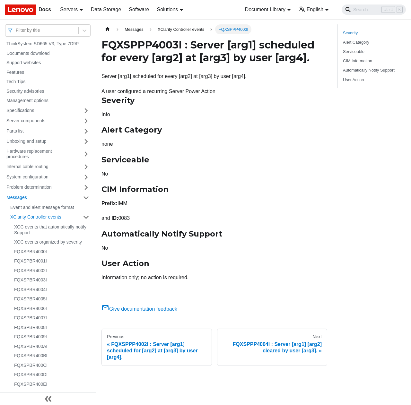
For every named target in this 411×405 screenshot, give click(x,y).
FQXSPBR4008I (30, 327)
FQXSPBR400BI (31, 355)
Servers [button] (69, 9)
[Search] (374, 9)
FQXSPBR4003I (30, 279)
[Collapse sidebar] (48, 398)
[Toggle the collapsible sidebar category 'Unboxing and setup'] (86, 141)
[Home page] (107, 29)
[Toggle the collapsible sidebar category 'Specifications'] (86, 111)
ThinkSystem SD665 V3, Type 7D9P (42, 43)
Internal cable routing (27, 166)
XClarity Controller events (35, 217)
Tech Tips (15, 81)
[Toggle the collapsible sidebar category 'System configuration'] (86, 177)
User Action (353, 79)
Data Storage (106, 9)
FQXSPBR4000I (30, 251)
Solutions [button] (167, 9)
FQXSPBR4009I (30, 336)
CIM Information (357, 60)
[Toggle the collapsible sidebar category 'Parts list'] (86, 131)
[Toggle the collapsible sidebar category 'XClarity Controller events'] (86, 217)
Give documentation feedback (139, 309)
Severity (350, 32)
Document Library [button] (265, 9)
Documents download (28, 53)
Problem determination (29, 187)
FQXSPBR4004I (30, 289)
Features (15, 72)
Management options (27, 100)
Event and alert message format (42, 207)
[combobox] (16, 30)
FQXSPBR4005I (30, 298)
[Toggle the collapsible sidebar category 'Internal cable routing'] (86, 167)
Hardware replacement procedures (29, 154)
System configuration (27, 176)
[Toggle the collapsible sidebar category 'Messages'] (86, 198)
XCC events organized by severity (48, 242)
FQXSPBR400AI (31, 346)
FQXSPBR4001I (30, 260)
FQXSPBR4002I (30, 270)
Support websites (23, 62)
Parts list (15, 131)
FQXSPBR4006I (30, 308)
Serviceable (353, 51)
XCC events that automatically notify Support (50, 229)
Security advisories (25, 91)
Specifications (20, 110)
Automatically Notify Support (369, 70)
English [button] (311, 9)
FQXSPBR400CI (31, 365)
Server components (25, 120)
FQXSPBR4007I (30, 317)
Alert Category (356, 42)
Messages (16, 197)
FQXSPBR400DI (31, 374)
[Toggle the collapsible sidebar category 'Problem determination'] (86, 187)
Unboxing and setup (26, 141)
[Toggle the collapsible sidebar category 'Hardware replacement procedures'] (86, 154)
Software (139, 9)
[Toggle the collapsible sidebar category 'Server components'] (86, 121)
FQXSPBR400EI (31, 384)
